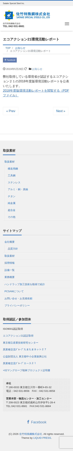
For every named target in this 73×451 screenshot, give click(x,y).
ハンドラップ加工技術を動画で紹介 (24, 284)
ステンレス (14, 182)
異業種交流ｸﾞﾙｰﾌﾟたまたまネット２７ (25, 349)
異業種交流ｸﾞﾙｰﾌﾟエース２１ (19, 363)
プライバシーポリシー (17, 305)
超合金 (11, 210)
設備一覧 (9, 270)
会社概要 (9, 241)
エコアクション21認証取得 (18, 335)
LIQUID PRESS (42, 437)
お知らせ (37, 69)
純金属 (11, 203)
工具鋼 (11, 175)
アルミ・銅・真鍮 (18, 189)
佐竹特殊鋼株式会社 (30, 434)
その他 (11, 216)
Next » (60, 111)
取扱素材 (9, 161)
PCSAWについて (14, 291)
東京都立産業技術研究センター (20, 342)
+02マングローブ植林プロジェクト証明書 (26, 370)
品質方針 (13, 248)
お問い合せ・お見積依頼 (18, 298)
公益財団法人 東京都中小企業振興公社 (25, 356)
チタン (11, 196)
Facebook (9, 60)
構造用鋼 (13, 168)
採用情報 (9, 262)
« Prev (10, 111)
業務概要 (9, 277)
